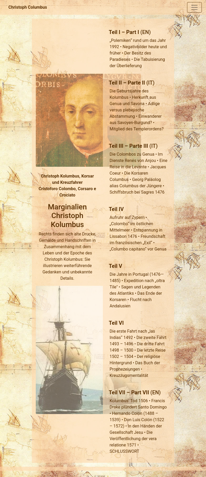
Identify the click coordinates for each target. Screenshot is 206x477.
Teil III (116, 146)
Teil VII (117, 392)
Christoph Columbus (27, 7)
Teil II (115, 83)
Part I (132, 32)
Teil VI (116, 323)
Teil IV (116, 209)
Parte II (136, 83)
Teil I (114, 32)
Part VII (140, 392)
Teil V (115, 266)
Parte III (138, 146)
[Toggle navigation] (194, 7)
